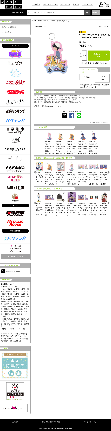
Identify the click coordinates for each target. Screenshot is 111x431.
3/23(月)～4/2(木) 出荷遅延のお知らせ (56, 21)
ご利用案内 (36, 4)
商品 (87, 77)
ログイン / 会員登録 (8, 27)
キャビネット (103, 26)
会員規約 (15, 422)
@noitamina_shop (10, 271)
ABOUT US (6, 280)
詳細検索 (95, 12)
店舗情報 (76, 4)
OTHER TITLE (15, 231)
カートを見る (6, 32)
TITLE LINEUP (7, 40)
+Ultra (15, 205)
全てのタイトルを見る (15, 257)
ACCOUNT (6, 22)
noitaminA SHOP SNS (10, 265)
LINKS (4, 348)
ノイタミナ (15, 46)
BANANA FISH (40, 26)
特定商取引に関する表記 (51, 422)
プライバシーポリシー (91, 422)
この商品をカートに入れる (98, 55)
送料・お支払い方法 (50, 4)
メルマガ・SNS (87, 4)
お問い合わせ (65, 4)
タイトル (102, 78)
